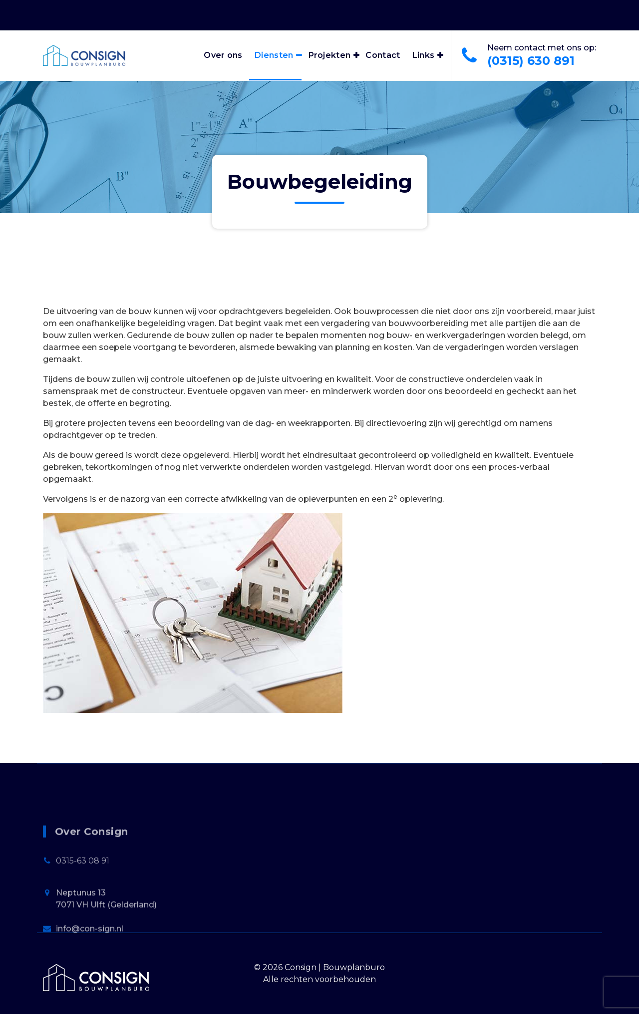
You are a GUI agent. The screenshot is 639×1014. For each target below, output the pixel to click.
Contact (382, 55)
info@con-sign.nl (89, 992)
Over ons (223, 55)
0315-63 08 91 (82, 924)
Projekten (330, 55)
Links (423, 55)
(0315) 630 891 (531, 60)
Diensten (274, 55)
